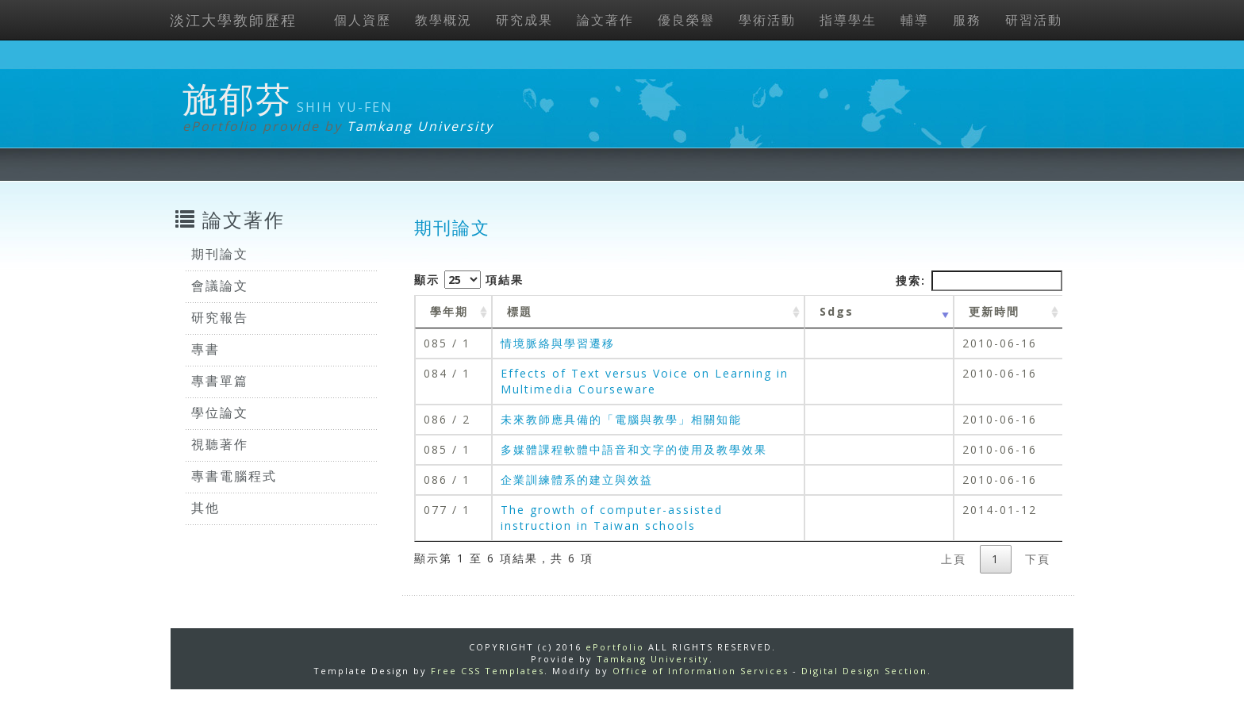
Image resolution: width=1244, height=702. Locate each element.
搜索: (979, 280)
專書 (205, 349)
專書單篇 (219, 380)
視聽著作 (219, 444)
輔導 (914, 20)
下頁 (1037, 558)
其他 (205, 507)
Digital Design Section (864, 671)
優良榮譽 (686, 20)
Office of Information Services (700, 671)
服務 (967, 20)
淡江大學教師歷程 (233, 19)
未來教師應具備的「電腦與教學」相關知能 (621, 419)
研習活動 (1033, 20)
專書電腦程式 (234, 476)
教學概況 (443, 20)
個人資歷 (362, 20)
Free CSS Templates (487, 671)
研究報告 (219, 317)
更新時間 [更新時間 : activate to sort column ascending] (994, 311)
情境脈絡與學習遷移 (558, 343)
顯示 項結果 (469, 279)
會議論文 (219, 285)
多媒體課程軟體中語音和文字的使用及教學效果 (634, 449)
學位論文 (219, 412)
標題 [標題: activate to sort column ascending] (519, 311)
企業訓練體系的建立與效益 (577, 479)
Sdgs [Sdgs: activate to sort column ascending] (837, 311)
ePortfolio (615, 647)
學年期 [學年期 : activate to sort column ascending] (449, 311)
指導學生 (848, 20)
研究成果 (524, 20)
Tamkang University (420, 126)
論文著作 (605, 20)
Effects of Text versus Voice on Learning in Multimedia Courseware (645, 381)
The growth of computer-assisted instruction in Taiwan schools (612, 517)
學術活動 (767, 20)
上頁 (953, 558)
